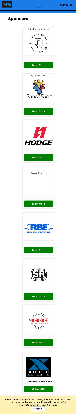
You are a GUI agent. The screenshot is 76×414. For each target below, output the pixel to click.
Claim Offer (38, 389)
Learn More (38, 65)
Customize (52, 405)
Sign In (64, 4)
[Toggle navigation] (39, 5)
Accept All (38, 409)
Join (72, 4)
